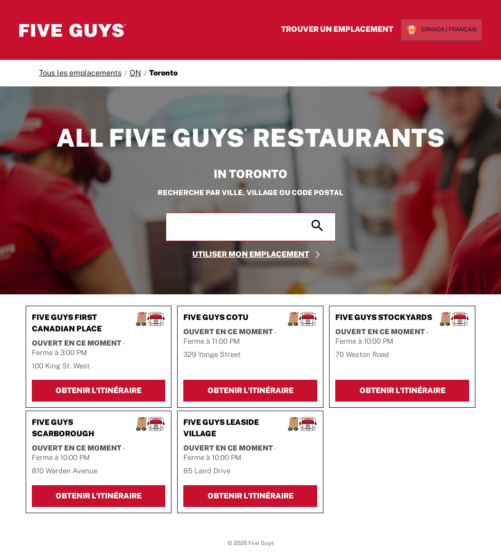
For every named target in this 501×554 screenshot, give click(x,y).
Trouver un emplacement (329, 29)
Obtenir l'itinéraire (111, 391)
